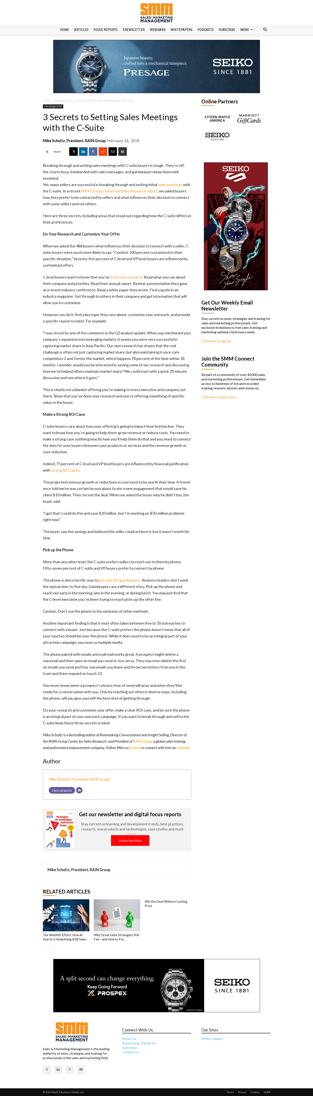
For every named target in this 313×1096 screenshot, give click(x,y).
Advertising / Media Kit (139, 1043)
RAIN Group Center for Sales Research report (119, 191)
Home (64, 29)
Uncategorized (62, 100)
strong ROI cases (65, 470)
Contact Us (130, 1052)
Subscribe (227, 29)
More (246, 29)
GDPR (267, 1092)
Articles (81, 29)
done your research (126, 277)
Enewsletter (134, 29)
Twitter (135, 747)
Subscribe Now (130, 840)
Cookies (255, 1092)
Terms (230, 1092)
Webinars (158, 29)
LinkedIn (183, 747)
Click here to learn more (218, 397)
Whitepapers (181, 29)
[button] (265, 29)
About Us (129, 1039)
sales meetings (170, 184)
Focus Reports (106, 29)
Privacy (242, 1092)
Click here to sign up (216, 341)
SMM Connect (212, 1039)
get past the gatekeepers (119, 580)
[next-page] (52, 948)
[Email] (79, 790)
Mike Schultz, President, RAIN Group (74, 140)
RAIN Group (142, 741)
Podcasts (206, 29)
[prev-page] (45, 948)
